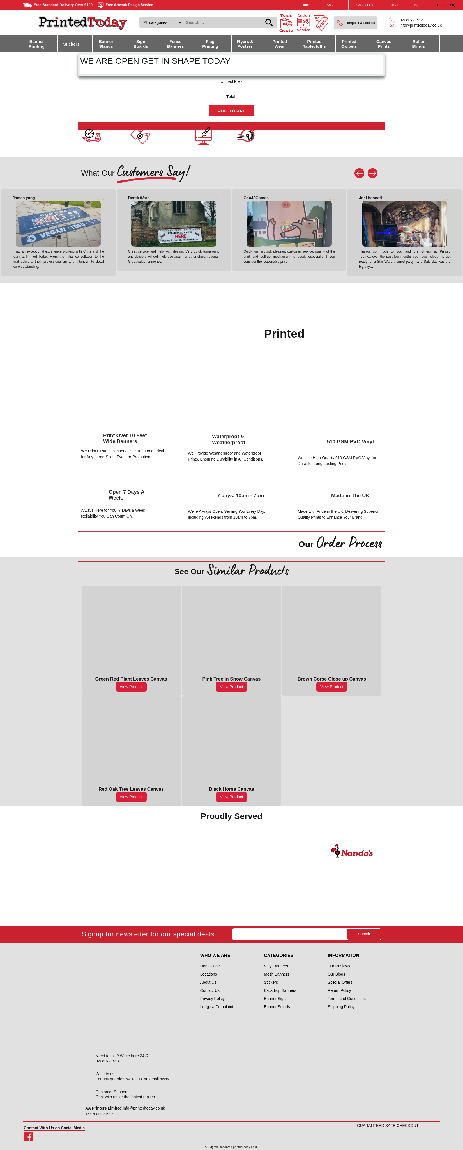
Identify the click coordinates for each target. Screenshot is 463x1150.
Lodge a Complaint (216, 1006)
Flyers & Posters (245, 44)
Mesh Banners (276, 974)
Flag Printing (210, 44)
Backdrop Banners (280, 990)
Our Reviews (339, 966)
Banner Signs (275, 998)
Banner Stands (106, 44)
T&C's (393, 5)
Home (306, 5)
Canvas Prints (383, 44)
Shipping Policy (341, 1006)
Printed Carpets (349, 44)
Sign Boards (140, 44)
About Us (333, 5)
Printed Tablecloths (314, 44)
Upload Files (232, 81)
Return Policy (339, 990)
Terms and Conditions (347, 998)
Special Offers (340, 982)
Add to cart (231, 111)
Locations (208, 974)
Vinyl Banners (276, 966)
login (417, 5)
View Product (131, 686)
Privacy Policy (212, 998)
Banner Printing (37, 44)
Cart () (446, 5)
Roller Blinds (418, 44)
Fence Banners (175, 44)
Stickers (71, 44)
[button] (355, 22)
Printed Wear (279, 44)
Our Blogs (336, 974)
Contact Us (364, 5)
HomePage (210, 966)
